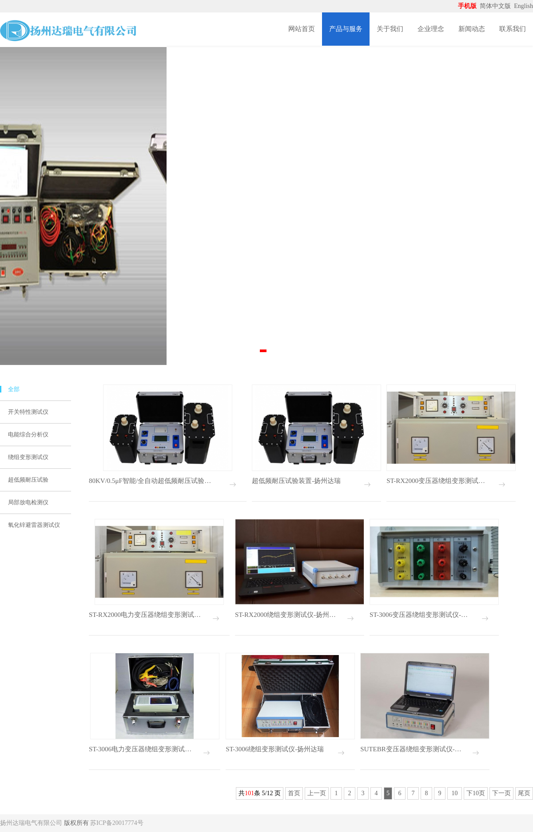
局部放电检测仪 (28, 502)
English (523, 6)
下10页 (475, 793)
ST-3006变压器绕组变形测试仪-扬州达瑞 (421, 614)
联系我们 (512, 28)
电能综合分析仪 (28, 434)
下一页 (501, 793)
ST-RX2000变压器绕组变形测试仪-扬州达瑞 (438, 480)
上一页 (316, 793)
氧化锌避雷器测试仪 (34, 525)
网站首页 (301, 28)
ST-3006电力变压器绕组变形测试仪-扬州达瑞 (141, 749)
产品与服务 (345, 28)
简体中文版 (496, 6)
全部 (14, 389)
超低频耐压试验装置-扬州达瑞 (296, 480)
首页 (294, 793)
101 (249, 793)
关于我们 (390, 28)
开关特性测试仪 (28, 411)
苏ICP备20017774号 (116, 823)
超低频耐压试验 (28, 479)
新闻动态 (471, 28)
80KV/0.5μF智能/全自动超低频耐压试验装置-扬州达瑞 (152, 480)
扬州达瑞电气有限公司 (31, 823)
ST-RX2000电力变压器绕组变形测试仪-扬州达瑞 (145, 614)
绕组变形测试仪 (28, 457)
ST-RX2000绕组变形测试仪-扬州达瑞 (286, 614)
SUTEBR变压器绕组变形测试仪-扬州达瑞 (412, 749)
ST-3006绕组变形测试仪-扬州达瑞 (275, 749)
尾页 (524, 793)
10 (454, 793)
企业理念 (431, 28)
